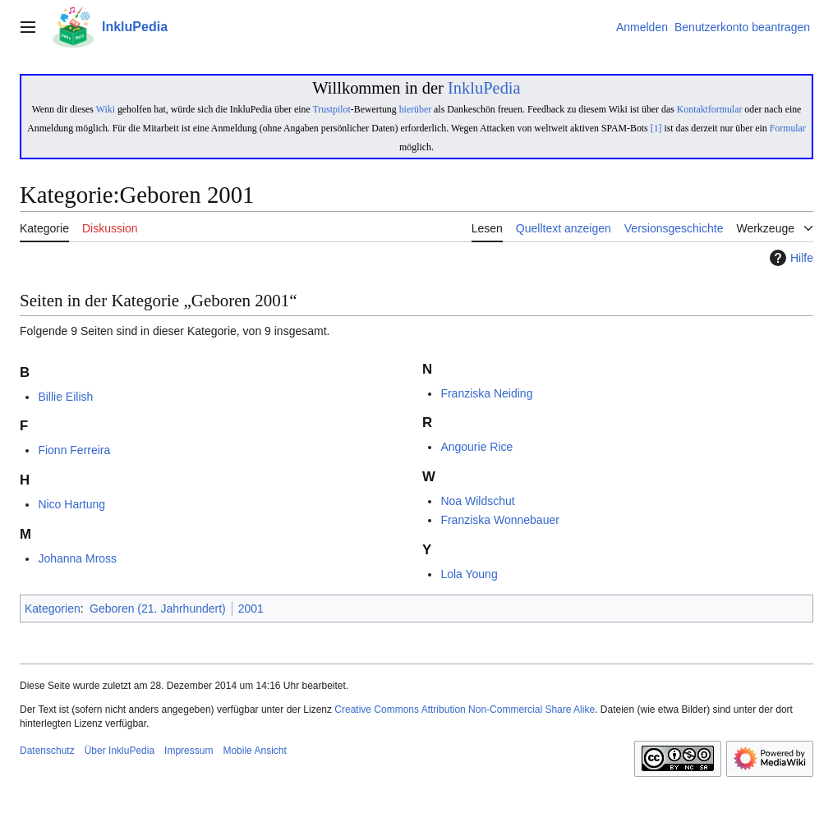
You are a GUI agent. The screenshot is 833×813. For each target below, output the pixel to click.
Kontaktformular (710, 109)
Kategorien (53, 608)
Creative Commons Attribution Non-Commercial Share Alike (464, 709)
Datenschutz (47, 750)
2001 (251, 608)
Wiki (105, 109)
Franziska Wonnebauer (499, 519)
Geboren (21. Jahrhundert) (158, 608)
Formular (788, 128)
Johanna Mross (77, 558)
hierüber (415, 109)
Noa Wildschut (477, 501)
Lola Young (468, 574)
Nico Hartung (71, 504)
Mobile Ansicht (254, 750)
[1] (656, 128)
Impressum (188, 750)
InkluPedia (484, 88)
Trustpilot (331, 109)
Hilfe (789, 258)
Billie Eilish (65, 396)
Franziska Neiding (486, 393)
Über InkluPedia (119, 750)
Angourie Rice (476, 446)
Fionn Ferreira (74, 450)
